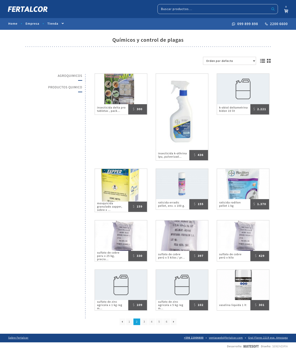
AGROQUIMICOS (70, 76)
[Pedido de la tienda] (229, 61)
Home (12, 24)
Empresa (32, 24)
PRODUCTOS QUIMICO (65, 87)
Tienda (52, 24)
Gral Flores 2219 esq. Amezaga (268, 339)
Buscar (272, 9)
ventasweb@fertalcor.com (226, 339)
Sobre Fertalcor (18, 339)
